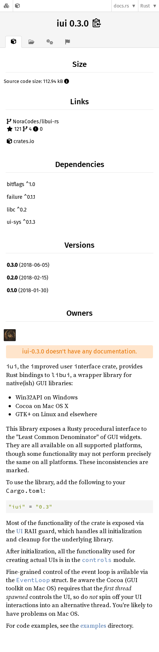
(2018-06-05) (28, 265)
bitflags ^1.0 (21, 184)
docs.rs (121, 6)
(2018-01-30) (27, 290)
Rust (145, 6)
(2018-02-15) (27, 278)
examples (93, 625)
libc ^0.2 (17, 210)
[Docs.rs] (6, 6)
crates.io (20, 141)
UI (19, 531)
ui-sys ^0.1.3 (21, 222)
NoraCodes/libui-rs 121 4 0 (33, 125)
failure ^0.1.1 (21, 197)
